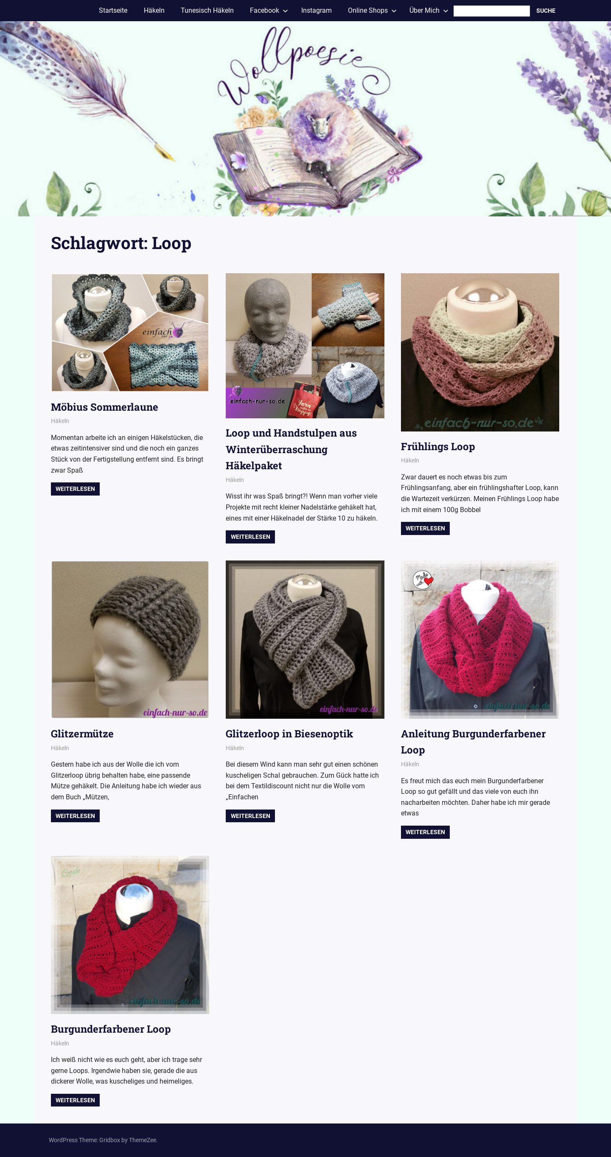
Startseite (113, 10)
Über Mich (428, 10)
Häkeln (154, 10)
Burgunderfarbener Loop (111, 1029)
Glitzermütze (82, 733)
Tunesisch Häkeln (207, 10)
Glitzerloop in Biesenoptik (289, 733)
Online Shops (372, 10)
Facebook (269, 10)
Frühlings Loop (438, 446)
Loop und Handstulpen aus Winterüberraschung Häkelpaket (291, 449)
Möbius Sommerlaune (104, 407)
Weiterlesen (75, 488)
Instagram (316, 10)
